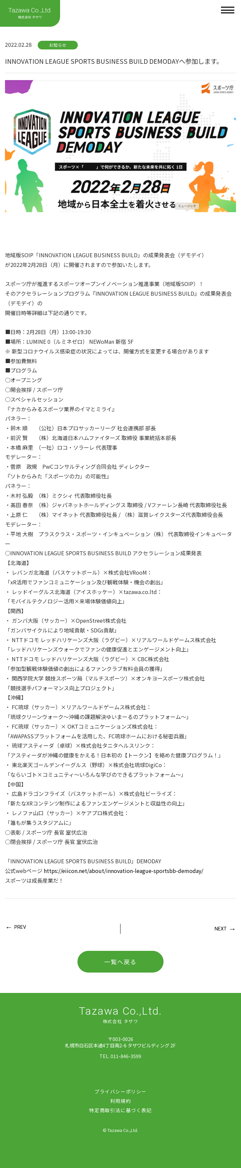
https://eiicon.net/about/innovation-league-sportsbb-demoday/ (123, 871)
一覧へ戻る (120, 962)
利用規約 (120, 1100)
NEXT (221, 929)
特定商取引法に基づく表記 (120, 1110)
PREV (20, 927)
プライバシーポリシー (120, 1091)
